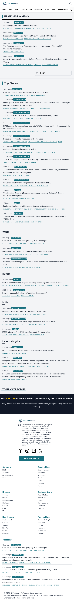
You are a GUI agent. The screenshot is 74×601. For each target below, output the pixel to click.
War (16, 9)
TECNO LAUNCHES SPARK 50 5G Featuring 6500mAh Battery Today (30, 116)
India (5, 302)
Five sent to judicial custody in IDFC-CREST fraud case (24, 311)
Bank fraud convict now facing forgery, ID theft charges (25, 92)
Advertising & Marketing (13, 51)
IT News (6, 492)
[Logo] (37, 420)
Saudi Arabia (42, 478)
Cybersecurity (7, 500)
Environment (6, 9)
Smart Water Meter (28, 185)
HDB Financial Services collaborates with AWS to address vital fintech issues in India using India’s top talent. (36, 127)
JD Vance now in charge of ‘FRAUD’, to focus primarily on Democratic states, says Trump (34, 263)
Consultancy (8, 152)
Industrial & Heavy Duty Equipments (18, 209)
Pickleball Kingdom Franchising (37, 28)
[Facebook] (20, 451)
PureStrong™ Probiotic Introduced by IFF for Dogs (23, 139)
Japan (40, 486)
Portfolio (41, 533)
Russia (6, 273)
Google (5, 506)
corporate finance (40, 314)
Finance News (44, 517)
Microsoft (6, 497)
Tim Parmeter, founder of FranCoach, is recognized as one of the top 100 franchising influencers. (32, 47)
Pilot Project (42, 185)
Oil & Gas (6, 296)
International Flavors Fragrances (42, 142)
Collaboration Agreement (45, 152)
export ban (15, 296)
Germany (41, 473)
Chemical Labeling (26, 198)
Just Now (7, 540)
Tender (40, 500)
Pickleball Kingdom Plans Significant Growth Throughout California (29, 36)
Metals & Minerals (10, 222)
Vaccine (5, 525)
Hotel (46, 9)
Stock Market (43, 495)
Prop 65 (15, 198)
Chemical (38, 9)
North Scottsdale (50, 65)
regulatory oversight (22, 314)
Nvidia (4, 508)
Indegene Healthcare (27, 366)
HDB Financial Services (51, 131)
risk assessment (38, 95)
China (40, 480)
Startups (5, 503)
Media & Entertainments (13, 28)
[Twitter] (41, 451)
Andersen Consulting (24, 152)
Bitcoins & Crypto (44, 520)
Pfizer (4, 530)
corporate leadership (39, 254)
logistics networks (47, 285)
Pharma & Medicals (11, 108)
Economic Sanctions (56, 209)
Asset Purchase (43, 366)
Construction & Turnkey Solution (18, 65)
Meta (4, 511)
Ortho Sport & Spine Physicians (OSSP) (36, 108)
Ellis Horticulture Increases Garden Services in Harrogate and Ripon (29, 350)
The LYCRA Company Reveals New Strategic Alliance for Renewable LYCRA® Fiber (36, 159)
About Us (5, 473)
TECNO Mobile (31, 118)
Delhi (40, 118)
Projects (41, 508)
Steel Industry (40, 209)
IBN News (6, 470)
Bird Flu (5, 528)
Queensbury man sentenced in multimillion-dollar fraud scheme (27, 251)
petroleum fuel (27, 296)
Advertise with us (31, 458)
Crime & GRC (8, 95)
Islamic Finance (64, 9)
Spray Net (37, 65)
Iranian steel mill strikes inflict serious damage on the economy (28, 206)
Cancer (5, 522)
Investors (41, 528)
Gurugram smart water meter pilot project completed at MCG (27, 183)
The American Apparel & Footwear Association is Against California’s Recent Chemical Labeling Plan (33, 194)
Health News (8, 517)
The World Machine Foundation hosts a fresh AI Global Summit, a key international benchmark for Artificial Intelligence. (35, 171)
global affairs (19, 267)
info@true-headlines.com (53, 595)
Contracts (41, 506)
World (5, 232)
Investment (42, 530)
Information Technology (14, 175)
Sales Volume (24, 222)
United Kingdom (11, 341)
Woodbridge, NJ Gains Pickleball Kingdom (20, 25)
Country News (44, 467)
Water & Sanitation (11, 185)
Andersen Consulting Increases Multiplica (19, 149)
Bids (53, 9)
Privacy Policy (7, 475)
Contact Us (6, 478)
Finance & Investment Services (16, 131)
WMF (27, 175)
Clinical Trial (7, 520)
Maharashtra (35, 131)
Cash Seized (26, 9)
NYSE (60, 142)
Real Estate (42, 497)
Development (43, 503)
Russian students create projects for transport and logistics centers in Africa (32, 283)
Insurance (41, 522)
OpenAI (5, 495)
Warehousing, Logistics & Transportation (20, 285)
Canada (41, 483)
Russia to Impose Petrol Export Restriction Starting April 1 (24, 293)
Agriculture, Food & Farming (15, 142)
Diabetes (5, 533)
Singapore (41, 475)
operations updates (22, 95)
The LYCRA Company (28, 162)
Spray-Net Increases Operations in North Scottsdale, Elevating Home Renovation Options (35, 60)
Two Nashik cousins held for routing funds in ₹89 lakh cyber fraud (28, 322)
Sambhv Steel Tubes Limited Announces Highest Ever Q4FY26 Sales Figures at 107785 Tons (34, 217)
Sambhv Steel (36, 222)
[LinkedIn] (34, 451)
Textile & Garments (11, 162)
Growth (40, 525)
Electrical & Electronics (13, 118)
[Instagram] (27, 451)
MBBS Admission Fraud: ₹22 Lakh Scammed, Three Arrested (26, 332)
